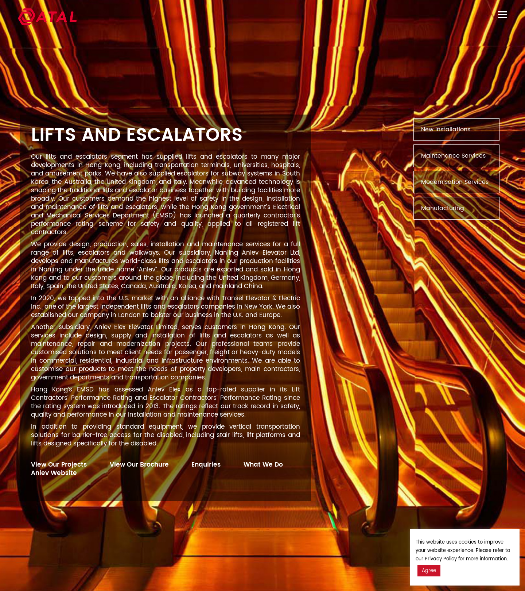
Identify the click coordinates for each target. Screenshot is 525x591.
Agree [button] (429, 571)
